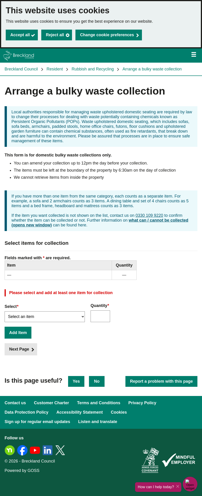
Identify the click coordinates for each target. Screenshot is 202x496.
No (97, 381)
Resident (55, 69)
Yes (76, 381)
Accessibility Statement (79, 412)
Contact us (15, 403)
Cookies (119, 412)
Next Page (19, 349)
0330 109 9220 (149, 215)
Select (11, 306)
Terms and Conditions (98, 403)
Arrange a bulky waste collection (152, 69)
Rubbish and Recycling (93, 69)
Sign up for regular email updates (37, 421)
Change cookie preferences (107, 35)
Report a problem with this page (161, 381)
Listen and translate (97, 421)
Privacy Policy (142, 403)
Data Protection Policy (26, 412)
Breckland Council (21, 69)
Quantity (100, 305)
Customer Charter (51, 403)
